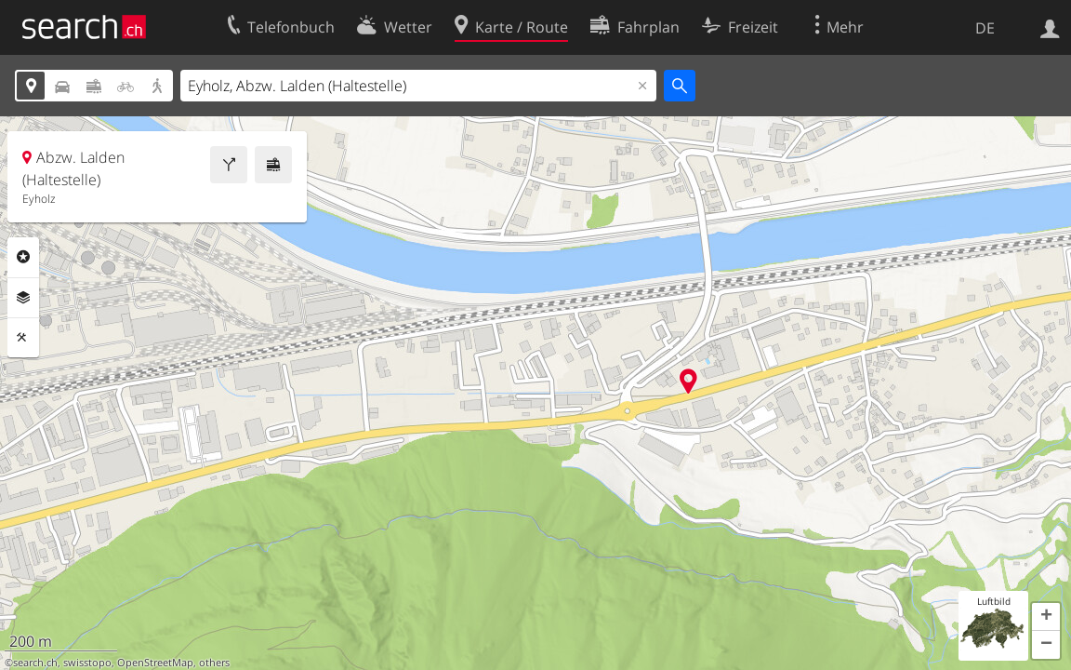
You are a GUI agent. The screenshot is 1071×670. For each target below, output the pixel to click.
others (214, 662)
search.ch (35, 662)
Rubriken (23, 256)
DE (985, 28)
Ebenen (23, 297)
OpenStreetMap (155, 662)
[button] (1046, 617)
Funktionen (23, 337)
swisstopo (87, 662)
